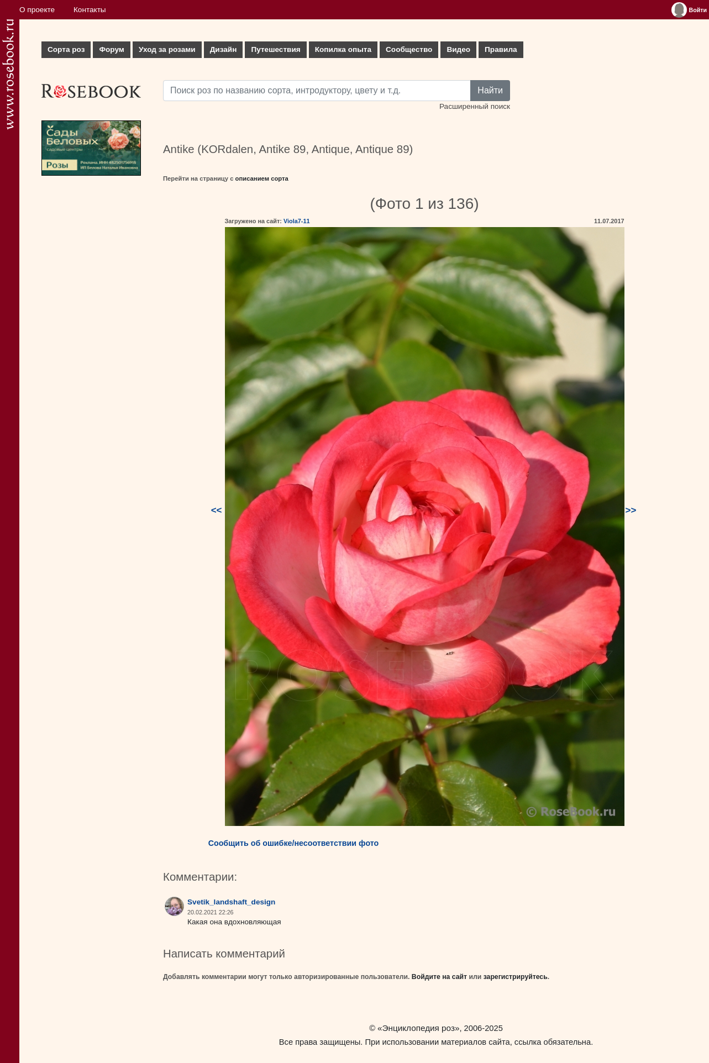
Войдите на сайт (439, 977)
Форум (111, 49)
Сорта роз (66, 49)
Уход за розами (167, 49)
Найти (490, 90)
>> (631, 510)
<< (216, 510)
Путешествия (275, 49)
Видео (458, 49)
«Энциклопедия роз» (418, 1028)
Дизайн (223, 49)
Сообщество (409, 49)
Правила (501, 49)
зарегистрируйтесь (516, 977)
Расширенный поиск (474, 106)
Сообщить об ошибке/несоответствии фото (293, 843)
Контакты (89, 10)
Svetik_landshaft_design (231, 902)
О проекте (37, 10)
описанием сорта (261, 178)
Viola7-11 (296, 221)
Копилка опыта (343, 49)
